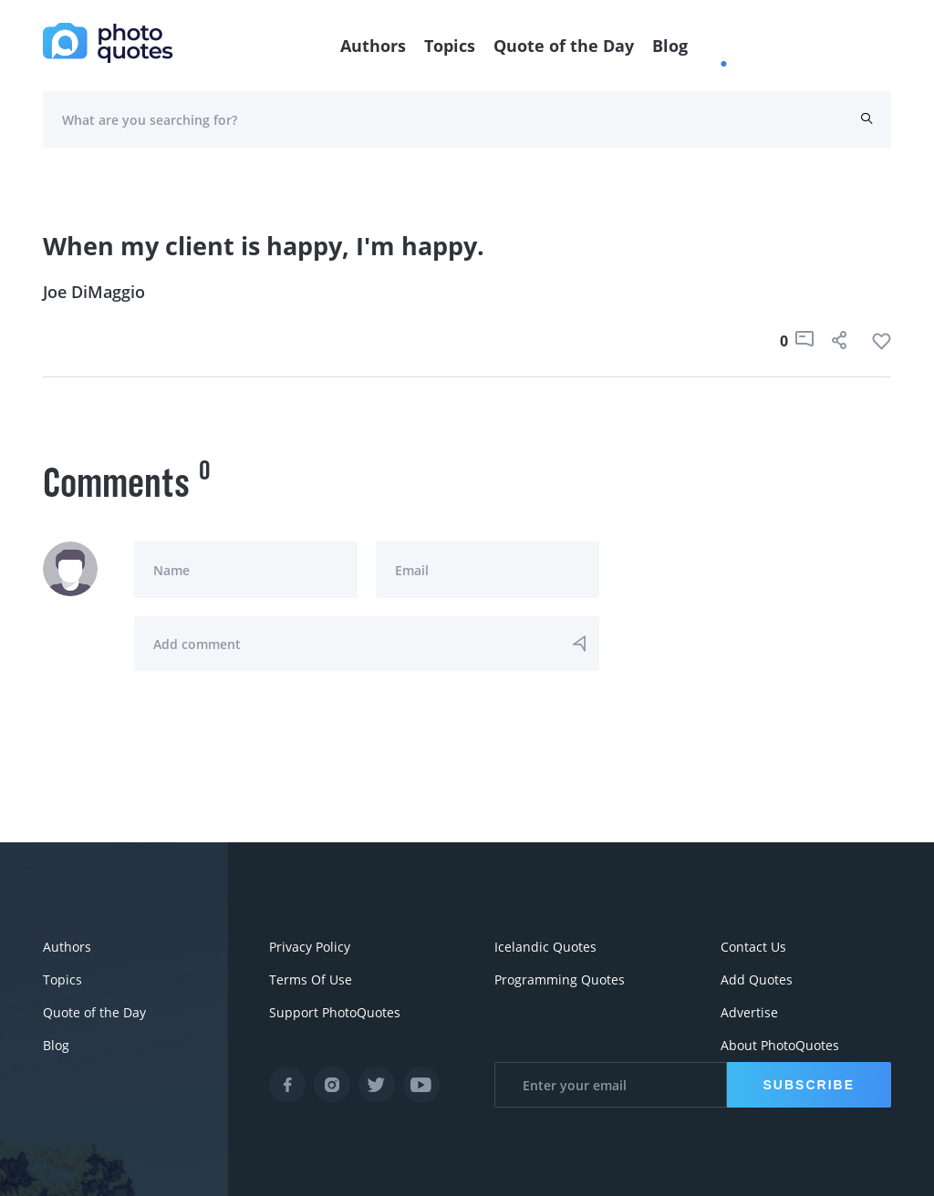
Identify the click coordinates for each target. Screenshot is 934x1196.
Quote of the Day (563, 46)
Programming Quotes (559, 979)
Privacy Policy (309, 946)
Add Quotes (757, 979)
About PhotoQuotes (780, 1045)
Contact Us (753, 946)
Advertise (749, 1012)
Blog (670, 46)
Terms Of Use (310, 979)
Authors (373, 46)
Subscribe (809, 1084)
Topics (449, 46)
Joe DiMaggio (94, 292)
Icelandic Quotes (545, 946)
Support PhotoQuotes (334, 1012)
